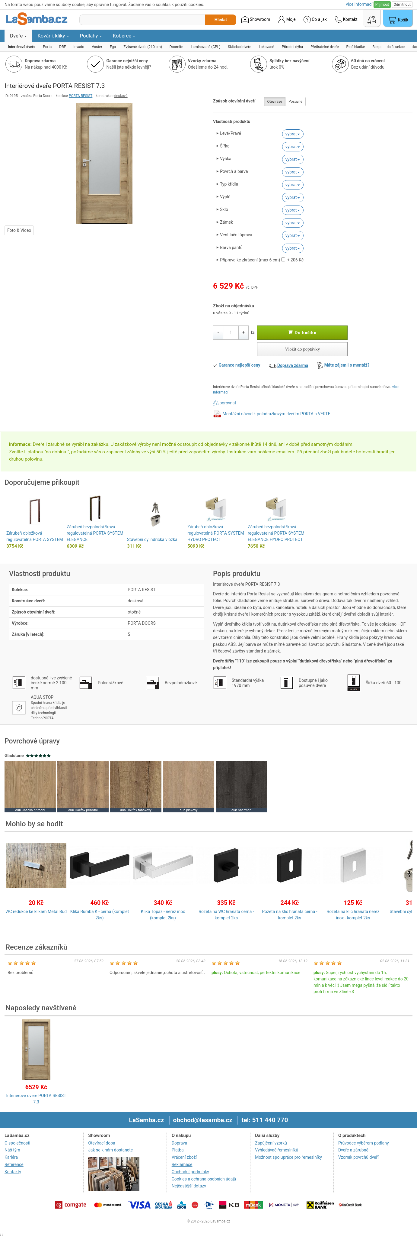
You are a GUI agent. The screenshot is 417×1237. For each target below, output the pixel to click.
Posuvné (295, 101)
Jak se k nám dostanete (110, 1150)
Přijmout (382, 4)
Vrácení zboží (184, 1157)
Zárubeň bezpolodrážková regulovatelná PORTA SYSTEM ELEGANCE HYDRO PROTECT (276, 533)
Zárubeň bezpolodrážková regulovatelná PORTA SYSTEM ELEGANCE (95, 533)
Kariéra (11, 1157)
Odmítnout (402, 4)
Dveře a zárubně (353, 1150)
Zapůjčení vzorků (271, 1143)
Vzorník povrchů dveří (358, 1157)
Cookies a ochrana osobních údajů (204, 1179)
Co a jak (315, 19)
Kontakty (13, 1171)
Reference (14, 1164)
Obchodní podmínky (190, 1171)
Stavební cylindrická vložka (152, 539)
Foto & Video (19, 230)
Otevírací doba (101, 1143)
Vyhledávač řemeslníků (276, 1150)
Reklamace (182, 1164)
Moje (286, 19)
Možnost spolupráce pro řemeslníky (288, 1157)
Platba (178, 1150)
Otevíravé (274, 101)
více (359, 4)
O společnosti (17, 1143)
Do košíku (302, 332)
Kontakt (346, 19)
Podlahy (91, 36)
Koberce (124, 36)
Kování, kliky (53, 36)
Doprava (179, 1143)
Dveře (18, 36)
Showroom (255, 19)
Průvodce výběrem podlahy (363, 1143)
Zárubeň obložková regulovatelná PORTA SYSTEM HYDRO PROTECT (215, 533)
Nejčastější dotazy (189, 1186)
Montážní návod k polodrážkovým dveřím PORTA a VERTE (276, 413)
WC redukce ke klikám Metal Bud (36, 911)
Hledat (221, 19)
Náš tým (12, 1150)
